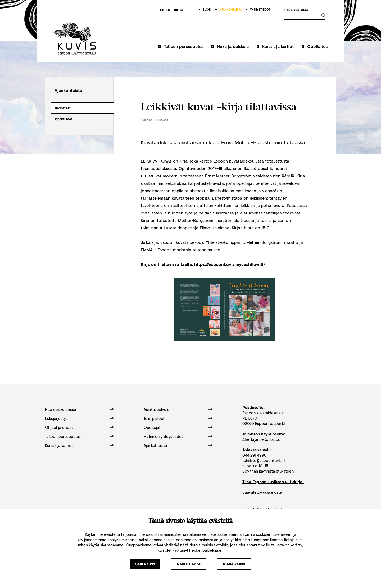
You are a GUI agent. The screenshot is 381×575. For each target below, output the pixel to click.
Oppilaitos (317, 46)
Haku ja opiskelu (233, 46)
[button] (180, 48)
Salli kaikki (145, 564)
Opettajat (152, 427)
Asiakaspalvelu (156, 409)
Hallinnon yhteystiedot (163, 436)
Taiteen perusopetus (183, 46)
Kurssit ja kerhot (278, 46)
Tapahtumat (63, 118)
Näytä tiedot (189, 564)
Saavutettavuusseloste (262, 492)
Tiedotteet (63, 108)
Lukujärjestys (56, 418)
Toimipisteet (154, 418)
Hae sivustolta (296, 10)
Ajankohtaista (155, 445)
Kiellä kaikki (234, 564)
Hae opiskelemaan (61, 409)
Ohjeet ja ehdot (59, 427)
